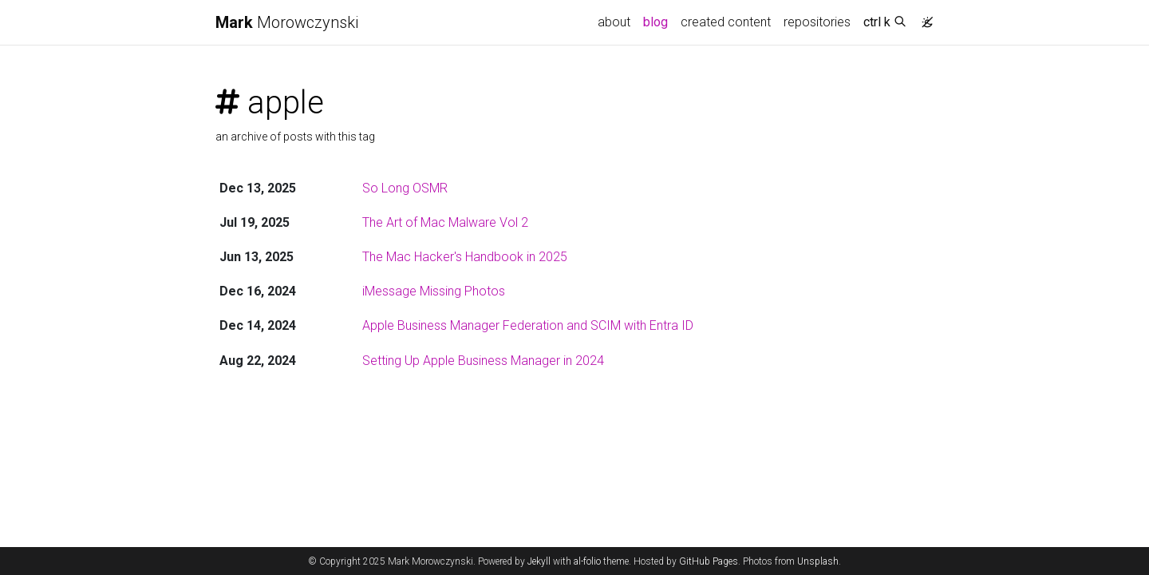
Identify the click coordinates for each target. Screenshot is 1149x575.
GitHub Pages (708, 561)
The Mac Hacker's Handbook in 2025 (464, 256)
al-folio (587, 561)
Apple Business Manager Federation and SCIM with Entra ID (527, 325)
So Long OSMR (405, 188)
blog (655, 22)
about (614, 22)
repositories (817, 22)
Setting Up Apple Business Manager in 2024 (483, 360)
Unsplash (818, 561)
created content (726, 22)
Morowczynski (286, 22)
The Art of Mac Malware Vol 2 (445, 222)
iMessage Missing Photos (433, 291)
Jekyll (539, 561)
